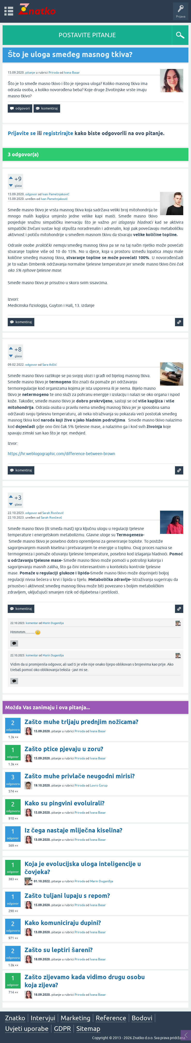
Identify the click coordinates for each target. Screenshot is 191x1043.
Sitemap (88, 1028)
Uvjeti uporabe (27, 1028)
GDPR (62, 1028)
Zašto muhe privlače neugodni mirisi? (80, 776)
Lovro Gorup (99, 785)
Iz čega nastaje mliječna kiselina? (73, 830)
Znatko (15, 1018)
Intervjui (43, 1018)
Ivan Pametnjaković (55, 194)
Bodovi (142, 1018)
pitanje (30, 72)
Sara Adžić (49, 365)
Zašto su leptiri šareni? (59, 950)
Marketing (75, 1018)
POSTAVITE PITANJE (87, 35)
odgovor (31, 194)
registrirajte (58, 133)
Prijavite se (22, 133)
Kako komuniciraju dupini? (63, 923)
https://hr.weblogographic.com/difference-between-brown (61, 453)
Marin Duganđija (53, 623)
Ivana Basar (72, 72)
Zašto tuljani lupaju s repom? (67, 895)
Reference (111, 1018)
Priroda (54, 72)
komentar (32, 623)
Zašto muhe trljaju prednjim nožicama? (81, 722)
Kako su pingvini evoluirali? (65, 803)
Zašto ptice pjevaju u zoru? (64, 749)
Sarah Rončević (53, 513)
